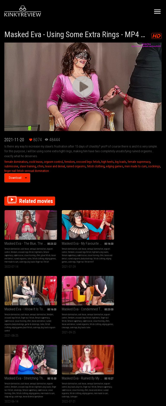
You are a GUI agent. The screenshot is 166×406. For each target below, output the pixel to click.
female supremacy (139, 161)
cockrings (154, 166)
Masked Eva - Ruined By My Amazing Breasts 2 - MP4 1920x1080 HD (143, 300)
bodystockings (58, 255)
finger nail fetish (92, 246)
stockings (22, 315)
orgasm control (53, 161)
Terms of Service (69, 355)
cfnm (40, 166)
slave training (28, 166)
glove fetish (14, 252)
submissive (11, 166)
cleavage (135, 259)
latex (15, 255)
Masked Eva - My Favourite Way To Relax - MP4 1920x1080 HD (63, 234)
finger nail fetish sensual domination (26, 171)
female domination (16, 161)
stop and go (20, 325)
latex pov (48, 325)
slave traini (113, 321)
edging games (114, 166)
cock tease (36, 161)
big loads (120, 161)
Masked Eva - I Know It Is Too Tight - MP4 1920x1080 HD (103, 234)
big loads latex (154, 259)
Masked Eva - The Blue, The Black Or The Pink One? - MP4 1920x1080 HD (22, 234)
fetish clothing (96, 166)
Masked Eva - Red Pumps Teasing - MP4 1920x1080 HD (103, 300)
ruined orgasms (76, 166)
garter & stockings (92, 255)
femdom (69, 161)
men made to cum (135, 166)
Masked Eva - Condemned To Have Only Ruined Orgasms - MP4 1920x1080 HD (143, 234)
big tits (151, 309)
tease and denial (55, 166)
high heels (107, 161)
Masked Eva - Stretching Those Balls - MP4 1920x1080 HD (22, 300)
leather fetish (102, 321)
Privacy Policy (99, 355)
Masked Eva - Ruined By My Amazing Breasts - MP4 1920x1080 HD (63, 300)
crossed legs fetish (88, 161)
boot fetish (101, 259)
